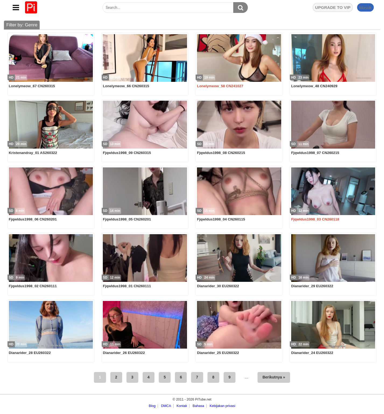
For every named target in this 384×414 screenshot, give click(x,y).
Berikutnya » (273, 377)
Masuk (365, 7)
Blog (152, 406)
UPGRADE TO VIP (332, 7)
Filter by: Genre (21, 24)
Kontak (182, 406)
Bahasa (198, 406)
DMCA (166, 406)
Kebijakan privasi (222, 406)
